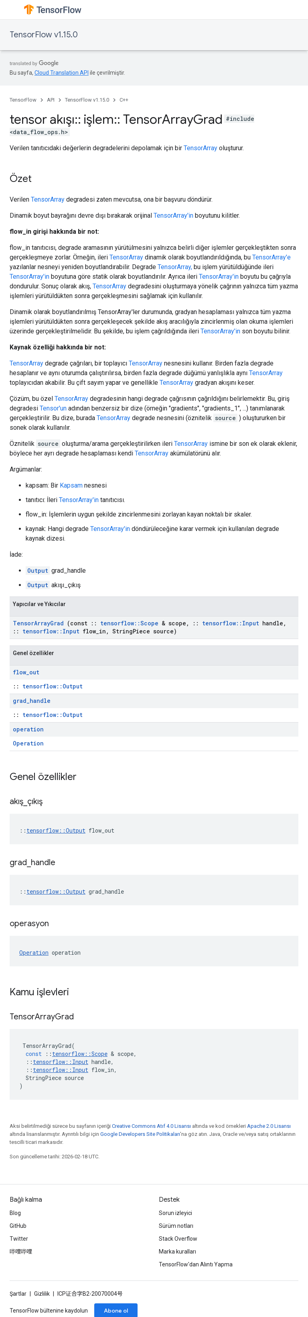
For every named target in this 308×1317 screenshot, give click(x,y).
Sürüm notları (176, 1226)
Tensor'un (53, 408)
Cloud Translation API (61, 72)
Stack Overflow (178, 1238)
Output (37, 570)
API (51, 100)
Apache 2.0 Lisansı (269, 1126)
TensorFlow (23, 100)
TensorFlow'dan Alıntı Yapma (196, 1264)
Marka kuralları (177, 1251)
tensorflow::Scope (129, 623)
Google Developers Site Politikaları (140, 1134)
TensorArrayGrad (38, 623)
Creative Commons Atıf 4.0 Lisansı (151, 1126)
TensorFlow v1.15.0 (44, 35)
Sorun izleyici (175, 1213)
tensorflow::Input (230, 623)
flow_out (26, 672)
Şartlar (18, 1293)
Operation (28, 743)
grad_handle (32, 700)
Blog (15, 1213)
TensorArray (200, 148)
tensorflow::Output (52, 686)
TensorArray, (175, 267)
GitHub (18, 1226)
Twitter (19, 1238)
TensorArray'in (173, 215)
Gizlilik (42, 1293)
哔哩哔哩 (21, 1251)
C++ (124, 100)
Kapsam (71, 485)
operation (28, 729)
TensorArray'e (271, 257)
